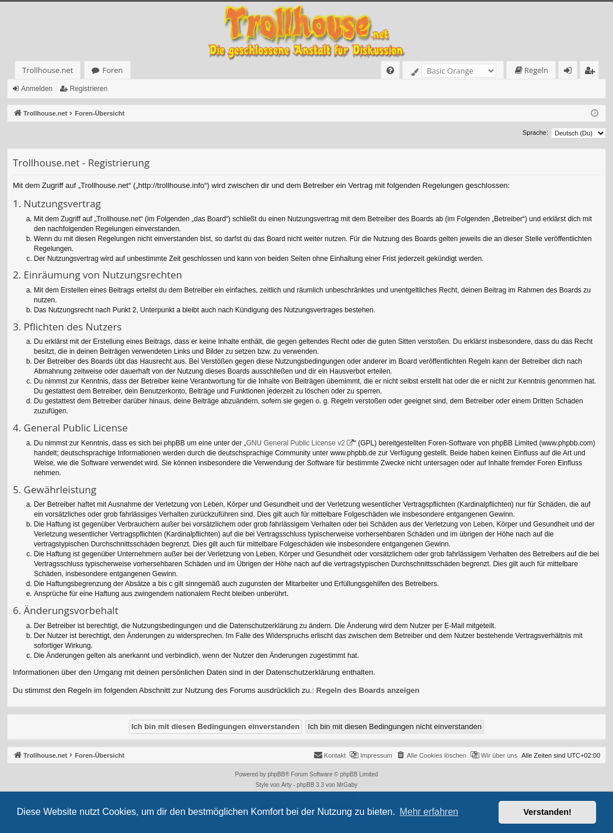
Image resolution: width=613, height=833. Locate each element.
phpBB (276, 774)
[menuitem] (390, 70)
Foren (112, 70)
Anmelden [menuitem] (571, 72)
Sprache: (535, 132)
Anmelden (37, 89)
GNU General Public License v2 (295, 443)
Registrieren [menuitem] (592, 72)
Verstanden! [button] (548, 812)
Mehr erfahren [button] (428, 812)
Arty (286, 785)
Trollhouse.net (47, 70)
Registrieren (88, 89)
